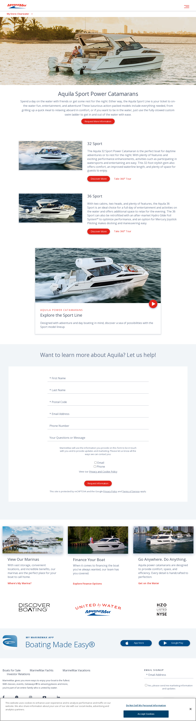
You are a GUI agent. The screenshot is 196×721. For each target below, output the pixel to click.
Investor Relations (18, 674)
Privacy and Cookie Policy (103, 471)
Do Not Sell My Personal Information (146, 705)
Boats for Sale (12, 670)
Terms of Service (131, 491)
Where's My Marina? (19, 583)
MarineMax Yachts (41, 670)
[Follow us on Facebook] (3, 697)
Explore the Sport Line (61, 315)
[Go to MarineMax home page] (19, 6)
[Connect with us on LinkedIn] (58, 697)
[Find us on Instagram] (30, 697)
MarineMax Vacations (76, 670)
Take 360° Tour (122, 178)
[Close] (190, 709)
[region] (98, 709)
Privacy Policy (110, 491)
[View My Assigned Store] (16, 13)
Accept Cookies (146, 713)
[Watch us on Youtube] (44, 697)
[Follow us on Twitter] (16, 697)
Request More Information (98, 121)
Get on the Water (148, 583)
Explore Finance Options (87, 583)
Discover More (99, 178)
